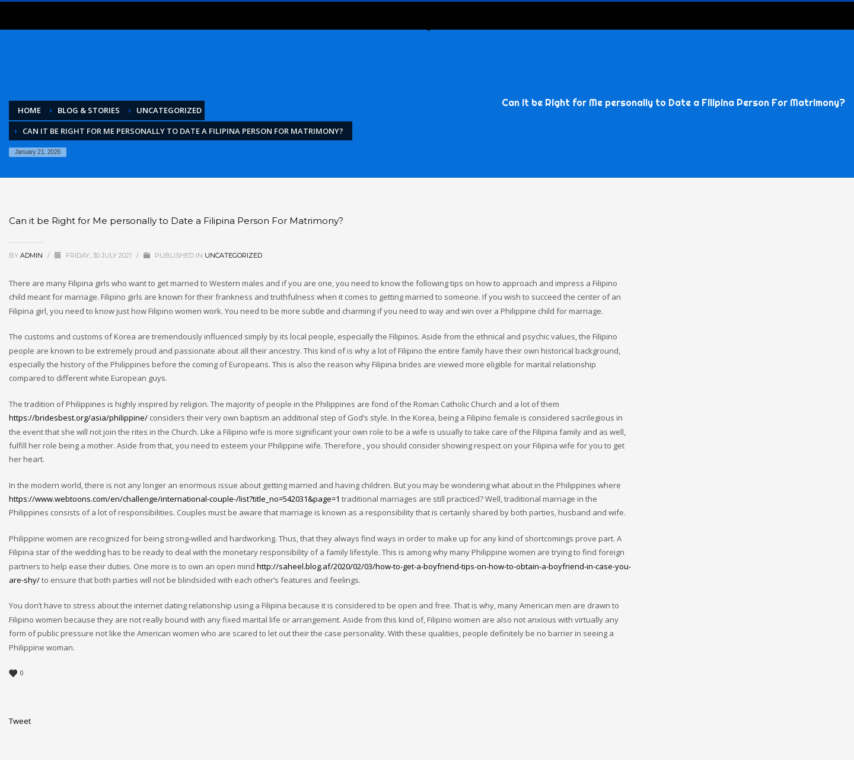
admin (32, 255)
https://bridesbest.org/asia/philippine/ (78, 417)
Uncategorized (233, 255)
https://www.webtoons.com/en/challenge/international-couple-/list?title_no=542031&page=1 (174, 498)
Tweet (20, 721)
